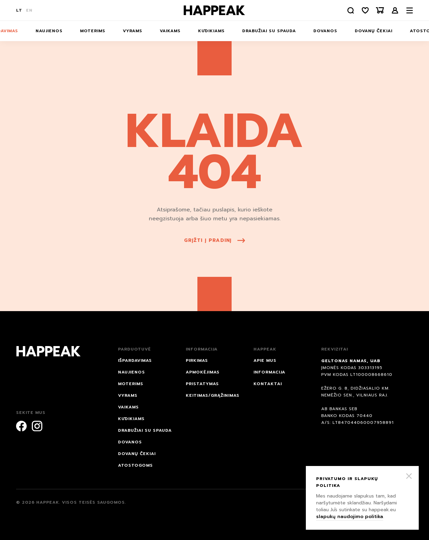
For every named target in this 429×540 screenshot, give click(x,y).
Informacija (269, 372)
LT (19, 10)
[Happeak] (214, 10)
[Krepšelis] (379, 10)
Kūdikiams (211, 31)
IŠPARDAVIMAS (135, 360)
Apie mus (265, 360)
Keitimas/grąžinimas (212, 395)
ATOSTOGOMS (135, 465)
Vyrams (132, 31)
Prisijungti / (395, 10)
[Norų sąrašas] (364, 10)
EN (29, 10)
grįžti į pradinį (214, 240)
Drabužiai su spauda (269, 31)
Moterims (92, 31)
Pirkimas (197, 360)
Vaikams (170, 31)
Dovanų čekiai (373, 31)
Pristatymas (202, 384)
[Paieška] (349, 10)
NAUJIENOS (49, 31)
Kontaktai (268, 384)
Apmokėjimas (203, 372)
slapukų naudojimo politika (349, 516)
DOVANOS (325, 31)
